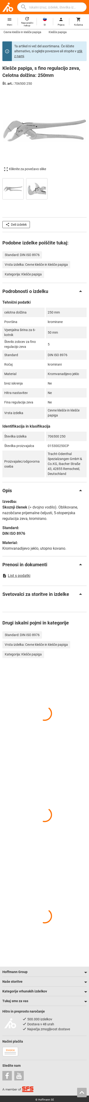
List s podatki (16, 575)
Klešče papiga (58, 32)
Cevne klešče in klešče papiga (22, 32)
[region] (44, 188)
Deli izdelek (16, 224)
